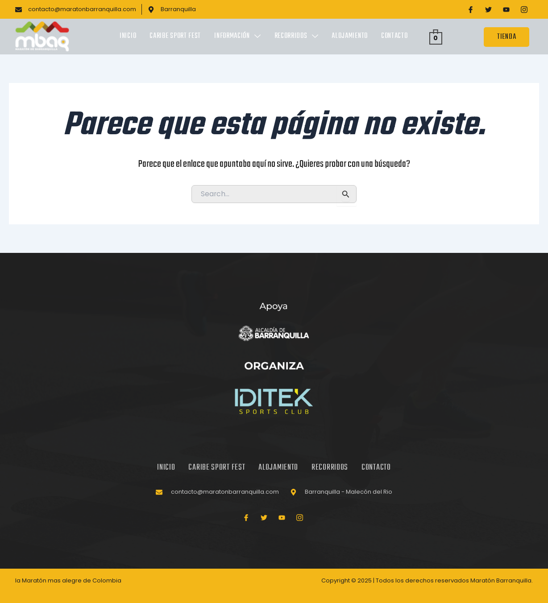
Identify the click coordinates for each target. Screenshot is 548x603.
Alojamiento (350, 36)
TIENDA (506, 37)
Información (237, 36)
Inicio (128, 36)
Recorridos (296, 36)
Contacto (394, 36)
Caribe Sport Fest (175, 36)
